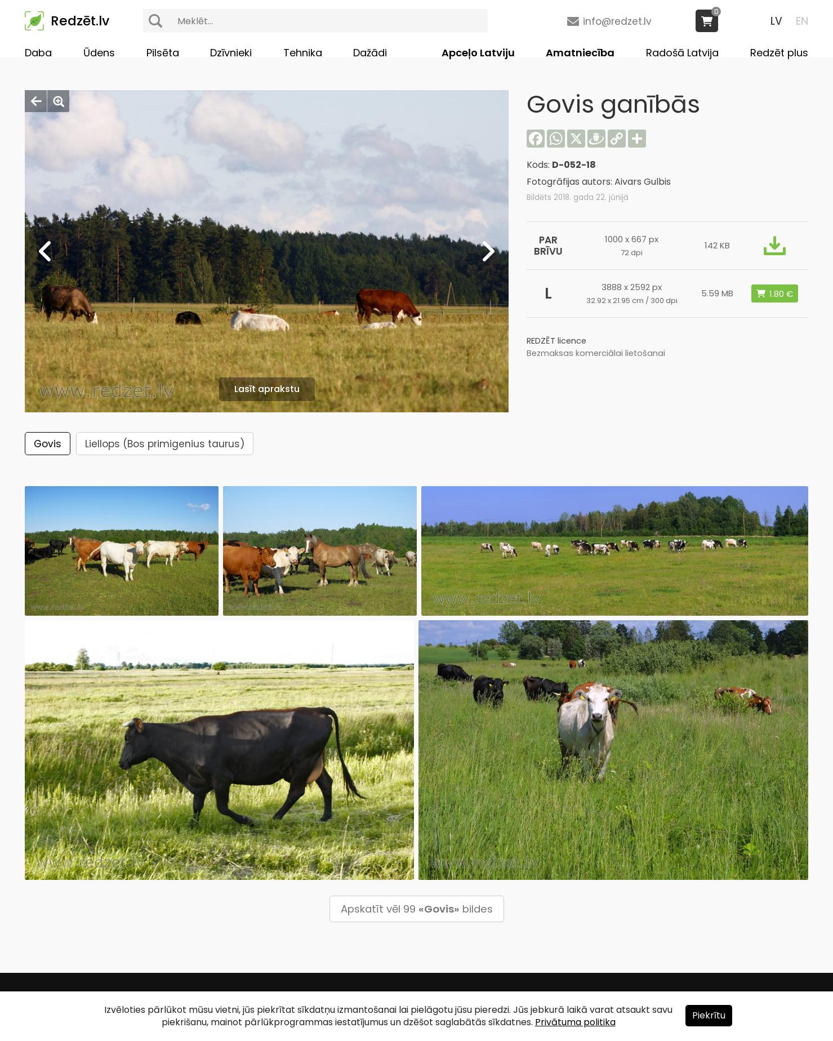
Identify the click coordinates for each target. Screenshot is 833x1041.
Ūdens (99, 53)
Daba (38, 53)
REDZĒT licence (556, 340)
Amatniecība (580, 53)
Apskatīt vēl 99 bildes (417, 909)
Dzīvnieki (231, 53)
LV (776, 21)
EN (802, 21)
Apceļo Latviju (478, 53)
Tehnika (302, 53)
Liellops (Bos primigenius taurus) (164, 444)
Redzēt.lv (80, 21)
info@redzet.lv (617, 21)
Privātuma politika (575, 1022)
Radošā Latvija (682, 53)
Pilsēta (162, 53)
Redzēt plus (779, 53)
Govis (47, 444)
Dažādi (370, 53)
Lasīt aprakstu (267, 388)
